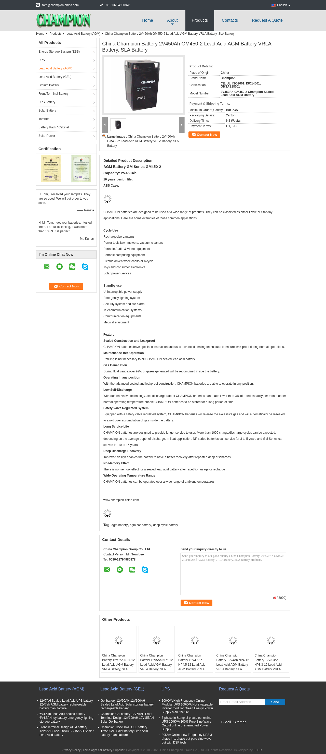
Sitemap (239, 722)
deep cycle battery (165, 525)
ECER (257, 750)
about (172, 20)
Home (147, 20)
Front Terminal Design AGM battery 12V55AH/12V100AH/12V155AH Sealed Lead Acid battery (66, 731)
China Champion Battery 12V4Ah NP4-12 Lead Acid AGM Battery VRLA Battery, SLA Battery (232, 665)
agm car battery (140, 525)
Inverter (43, 119)
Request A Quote (267, 20)
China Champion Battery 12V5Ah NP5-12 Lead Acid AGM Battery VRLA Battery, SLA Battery (156, 665)
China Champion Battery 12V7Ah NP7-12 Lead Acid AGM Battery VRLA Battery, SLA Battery (118, 665)
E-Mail (226, 722)
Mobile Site (228, 728)
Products (200, 20)
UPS (41, 60)
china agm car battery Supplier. (104, 750)
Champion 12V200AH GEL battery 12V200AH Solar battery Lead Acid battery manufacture (124, 731)
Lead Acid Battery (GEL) (54, 77)
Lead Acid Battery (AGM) (83, 33)
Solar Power (46, 136)
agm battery (120, 525)
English (283, 5)
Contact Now (207, 135)
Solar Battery (47, 110)
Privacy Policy (70, 750)
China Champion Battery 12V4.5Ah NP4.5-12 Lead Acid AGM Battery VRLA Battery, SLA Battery (192, 665)
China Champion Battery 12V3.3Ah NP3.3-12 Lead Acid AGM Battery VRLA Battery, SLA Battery (268, 665)
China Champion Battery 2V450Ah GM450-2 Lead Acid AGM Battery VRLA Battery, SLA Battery (143, 141)
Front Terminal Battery (53, 93)
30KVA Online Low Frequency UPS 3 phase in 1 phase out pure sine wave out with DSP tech (187, 738)
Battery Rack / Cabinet (53, 127)
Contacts (230, 20)
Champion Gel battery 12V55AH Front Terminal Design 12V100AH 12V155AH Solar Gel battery (127, 717)
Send (275, 702)
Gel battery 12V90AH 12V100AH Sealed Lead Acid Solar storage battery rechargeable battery (127, 704)
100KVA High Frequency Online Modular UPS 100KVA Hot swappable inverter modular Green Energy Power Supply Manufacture (187, 706)
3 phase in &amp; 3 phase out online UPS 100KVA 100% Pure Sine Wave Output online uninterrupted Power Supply (186, 723)
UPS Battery (46, 102)
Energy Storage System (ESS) (59, 51)
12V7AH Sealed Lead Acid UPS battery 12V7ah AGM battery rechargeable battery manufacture (66, 704)
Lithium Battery (48, 85)
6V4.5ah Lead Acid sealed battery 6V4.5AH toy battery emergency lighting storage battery (66, 717)
